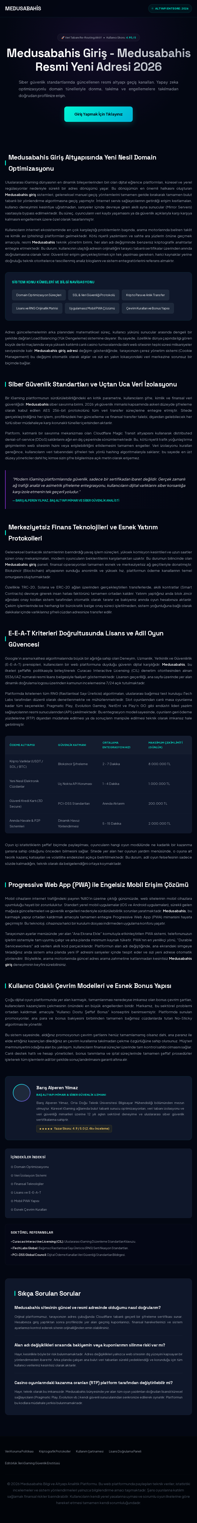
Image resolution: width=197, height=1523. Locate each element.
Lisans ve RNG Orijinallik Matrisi (37, 308)
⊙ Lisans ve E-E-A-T (26, 1192)
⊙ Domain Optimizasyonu (30, 1167)
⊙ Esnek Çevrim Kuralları (29, 1209)
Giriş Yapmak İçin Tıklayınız (98, 114)
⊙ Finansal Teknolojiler (27, 1184)
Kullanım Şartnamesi (90, 1451)
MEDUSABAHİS (23, 8)
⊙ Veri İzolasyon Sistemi (28, 1175)
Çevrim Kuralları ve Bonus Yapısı (147, 308)
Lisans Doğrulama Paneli (125, 1451)
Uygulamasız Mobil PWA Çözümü (92, 308)
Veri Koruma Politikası (19, 1451)
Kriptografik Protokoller (55, 1451)
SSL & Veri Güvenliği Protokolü (94, 295)
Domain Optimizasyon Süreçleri (38, 295)
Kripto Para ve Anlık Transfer (145, 295)
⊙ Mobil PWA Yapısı (25, 1201)
